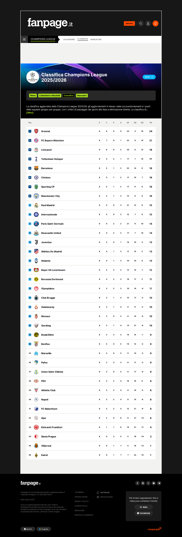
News (33, 95)
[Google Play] (43, 529)
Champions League (43, 39)
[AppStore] (28, 529)
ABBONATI (129, 23)
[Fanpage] (31, 483)
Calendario (69, 39)
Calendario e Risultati (49, 95)
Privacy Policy (82, 501)
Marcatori (96, 39)
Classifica (82, 39)
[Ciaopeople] (154, 530)
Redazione (79, 510)
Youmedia (79, 492)
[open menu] (24, 39)
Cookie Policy (81, 506)
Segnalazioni (81, 497)
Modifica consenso (84, 515)
